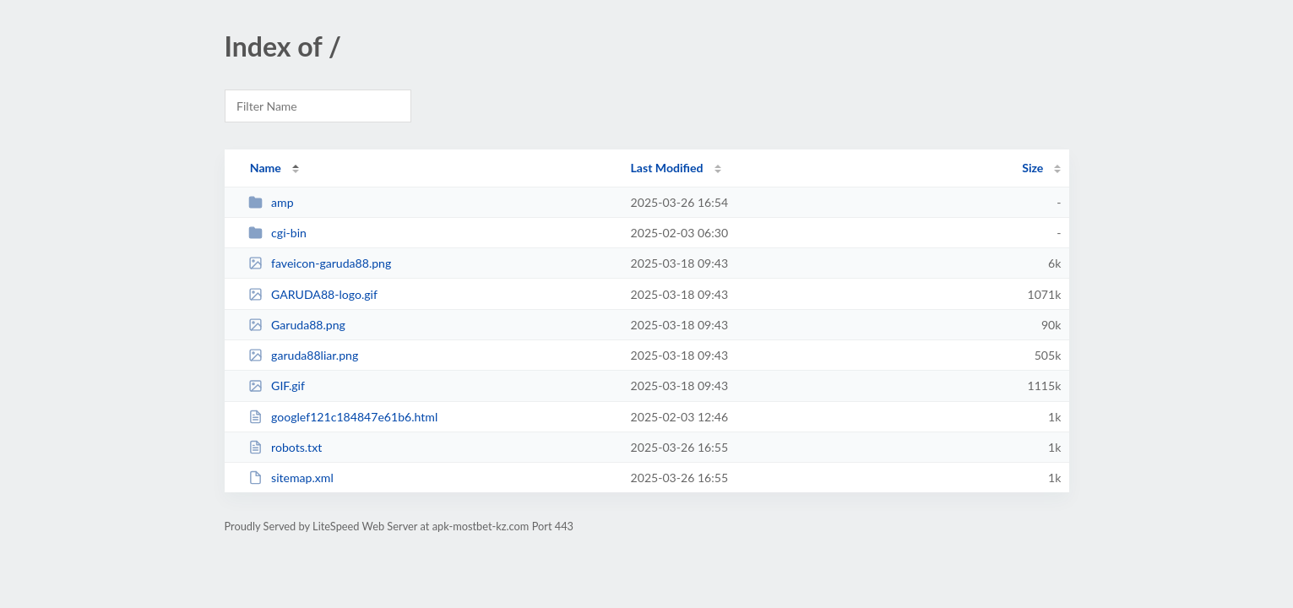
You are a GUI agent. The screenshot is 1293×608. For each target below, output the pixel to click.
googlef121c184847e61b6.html (343, 417)
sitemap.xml (291, 477)
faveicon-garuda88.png (320, 263)
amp (271, 202)
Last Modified (667, 167)
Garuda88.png (296, 325)
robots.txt (285, 447)
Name (265, 167)
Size (1032, 167)
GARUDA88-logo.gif (313, 294)
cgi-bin (277, 232)
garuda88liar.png (303, 355)
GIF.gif (276, 385)
